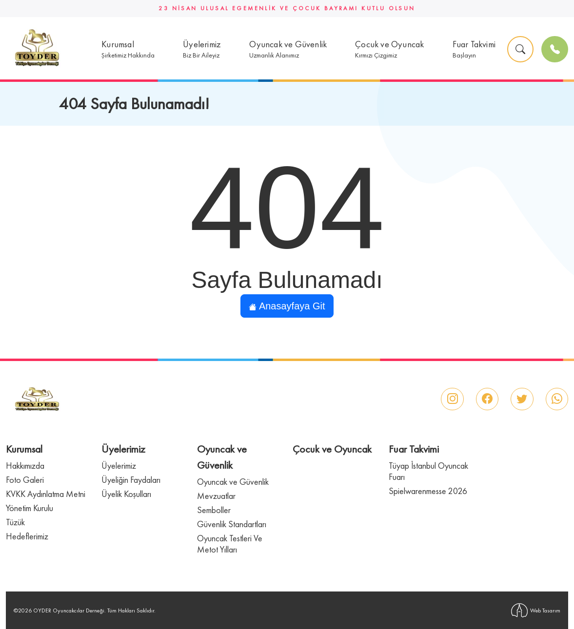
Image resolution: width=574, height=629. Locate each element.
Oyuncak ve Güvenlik (233, 481)
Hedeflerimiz (27, 536)
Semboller (214, 509)
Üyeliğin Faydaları (130, 479)
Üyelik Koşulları (126, 493)
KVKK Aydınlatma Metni (45, 493)
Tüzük (15, 522)
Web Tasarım (535, 610)
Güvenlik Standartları (231, 524)
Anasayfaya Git (287, 306)
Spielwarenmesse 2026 (428, 490)
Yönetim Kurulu (29, 508)
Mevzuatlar (216, 495)
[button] (128, 49)
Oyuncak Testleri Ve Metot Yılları (229, 544)
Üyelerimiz (118, 465)
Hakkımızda (25, 465)
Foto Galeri (25, 479)
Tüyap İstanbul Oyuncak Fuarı (428, 471)
